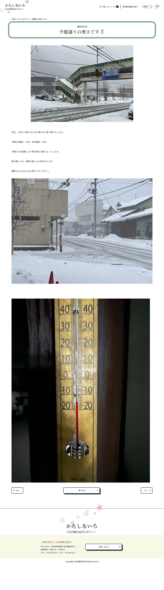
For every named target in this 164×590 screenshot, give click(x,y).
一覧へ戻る (81, 490)
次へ (146, 490)
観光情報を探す (131, 6)
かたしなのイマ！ (24, 19)
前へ (18, 490)
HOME (14, 19)
